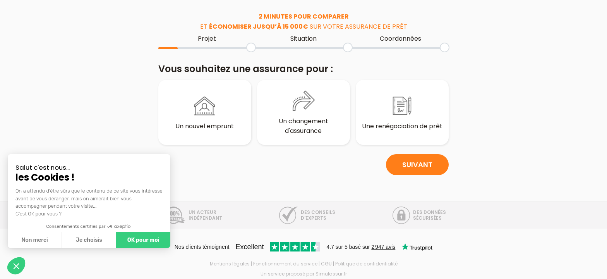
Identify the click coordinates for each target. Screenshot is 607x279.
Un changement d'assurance (303, 113)
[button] (16, 266)
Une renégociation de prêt (402, 113)
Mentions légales (230, 263)
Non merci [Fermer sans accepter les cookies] (34, 240)
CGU (326, 263)
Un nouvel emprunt (205, 113)
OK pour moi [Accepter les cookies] (143, 240)
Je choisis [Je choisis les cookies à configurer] (89, 240)
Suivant (417, 171)
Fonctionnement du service (285, 263)
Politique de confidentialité (366, 263)
